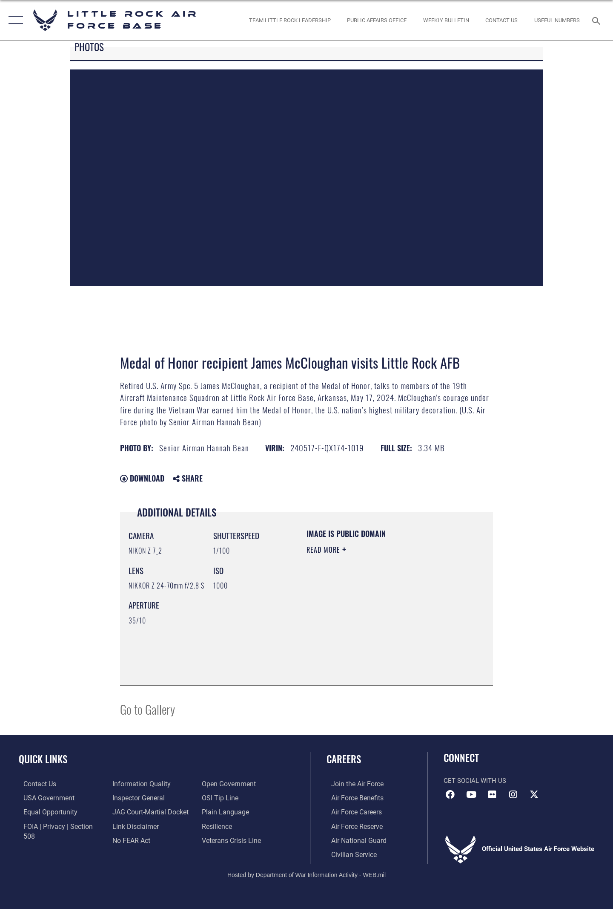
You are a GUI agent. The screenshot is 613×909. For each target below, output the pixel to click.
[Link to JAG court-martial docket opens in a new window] (147, 797)
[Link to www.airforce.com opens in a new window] (352, 784)
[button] (14, 20)
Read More (324, 550)
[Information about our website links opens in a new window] (133, 811)
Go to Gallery (147, 709)
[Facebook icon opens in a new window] (450, 794)
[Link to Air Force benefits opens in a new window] (352, 797)
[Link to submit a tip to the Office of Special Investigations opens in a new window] (220, 784)
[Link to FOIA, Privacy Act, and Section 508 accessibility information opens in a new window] (58, 825)
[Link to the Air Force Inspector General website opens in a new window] (136, 784)
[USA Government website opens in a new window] (43, 797)
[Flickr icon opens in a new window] (492, 794)
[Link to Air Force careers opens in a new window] (351, 811)
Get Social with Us (475, 781)
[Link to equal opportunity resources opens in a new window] (44, 811)
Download (142, 478)
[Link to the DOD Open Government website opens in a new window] (136, 839)
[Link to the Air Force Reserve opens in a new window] (352, 825)
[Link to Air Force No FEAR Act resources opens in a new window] (129, 825)
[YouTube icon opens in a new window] (471, 794)
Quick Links (43, 759)
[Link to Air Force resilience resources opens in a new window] (217, 811)
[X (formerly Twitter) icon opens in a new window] (534, 794)
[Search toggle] (597, 20)
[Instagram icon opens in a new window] (513, 794)
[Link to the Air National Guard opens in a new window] (353, 839)
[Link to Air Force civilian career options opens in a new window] (348, 853)
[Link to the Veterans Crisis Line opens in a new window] (232, 825)
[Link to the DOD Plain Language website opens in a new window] (224, 797)
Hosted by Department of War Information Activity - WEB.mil (306, 873)
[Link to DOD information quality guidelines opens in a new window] (46, 839)
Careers (344, 759)
